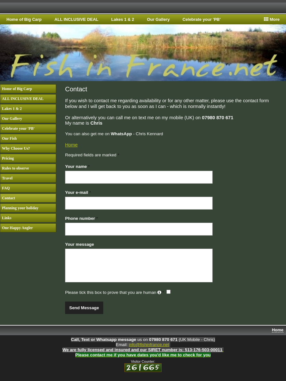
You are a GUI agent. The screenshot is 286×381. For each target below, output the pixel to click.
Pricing (8, 158)
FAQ (6, 188)
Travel (7, 178)
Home (71, 144)
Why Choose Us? (16, 148)
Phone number (81, 218)
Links (6, 218)
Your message (79, 244)
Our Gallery (158, 19)
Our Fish (9, 138)
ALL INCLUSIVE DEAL (76, 19)
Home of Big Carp (24, 19)
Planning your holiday (20, 208)
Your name (77, 166)
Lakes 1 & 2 (122, 19)
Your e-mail (78, 192)
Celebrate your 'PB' (201, 19)
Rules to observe (15, 168)
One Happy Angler (17, 228)
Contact (8, 198)
